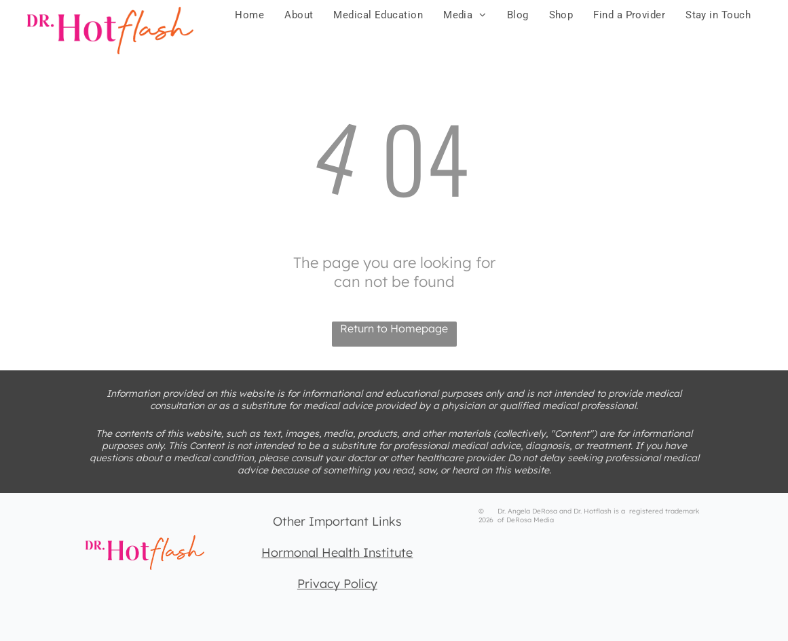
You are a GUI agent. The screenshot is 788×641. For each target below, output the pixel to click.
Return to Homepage (394, 328)
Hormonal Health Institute (337, 552)
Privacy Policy (337, 583)
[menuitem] (249, 14)
